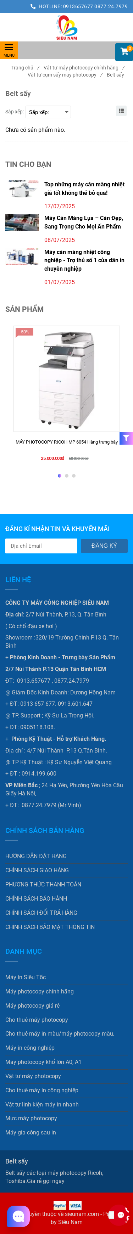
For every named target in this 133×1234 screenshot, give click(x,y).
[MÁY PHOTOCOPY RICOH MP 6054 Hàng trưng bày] (66, 445)
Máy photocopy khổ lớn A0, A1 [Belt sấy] (43, 1062)
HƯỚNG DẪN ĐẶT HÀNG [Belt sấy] (36, 856)
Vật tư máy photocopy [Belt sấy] (33, 1076)
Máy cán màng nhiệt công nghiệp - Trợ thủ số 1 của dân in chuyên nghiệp (84, 260)
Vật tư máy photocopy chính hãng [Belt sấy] (84, 68)
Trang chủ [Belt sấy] (25, 68)
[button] (124, 52)
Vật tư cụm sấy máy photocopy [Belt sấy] (65, 75)
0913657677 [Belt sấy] (79, 6)
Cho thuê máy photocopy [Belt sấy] (36, 1019)
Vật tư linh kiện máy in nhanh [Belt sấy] (42, 1104)
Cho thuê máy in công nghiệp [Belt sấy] (41, 1090)
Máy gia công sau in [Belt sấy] (30, 1132)
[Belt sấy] (66, 27)
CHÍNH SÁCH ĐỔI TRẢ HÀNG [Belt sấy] (41, 912)
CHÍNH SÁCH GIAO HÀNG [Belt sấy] (37, 870)
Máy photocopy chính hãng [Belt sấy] (39, 991)
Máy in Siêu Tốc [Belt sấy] (25, 977)
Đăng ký (104, 546)
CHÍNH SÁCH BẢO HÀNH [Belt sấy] (36, 898)
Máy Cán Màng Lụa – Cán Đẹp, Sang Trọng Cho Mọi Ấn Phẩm (83, 222)
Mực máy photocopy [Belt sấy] (31, 1118)
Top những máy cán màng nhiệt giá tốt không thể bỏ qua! (84, 188)
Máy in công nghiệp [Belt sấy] (30, 1047)
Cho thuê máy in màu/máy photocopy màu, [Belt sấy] (59, 1033)
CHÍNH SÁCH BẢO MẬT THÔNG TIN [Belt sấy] (50, 927)
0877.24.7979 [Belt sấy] (111, 6)
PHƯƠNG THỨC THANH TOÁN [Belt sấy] (43, 884)
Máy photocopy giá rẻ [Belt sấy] (32, 1005)
